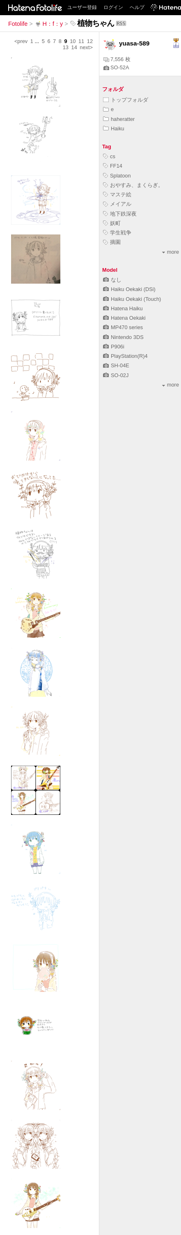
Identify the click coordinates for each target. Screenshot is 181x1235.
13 (66, 47)
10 (73, 41)
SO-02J (115, 375)
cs (109, 156)
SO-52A (116, 67)
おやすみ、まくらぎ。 (133, 185)
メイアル (117, 204)
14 (74, 47)
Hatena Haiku (123, 308)
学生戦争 (117, 233)
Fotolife (17, 23)
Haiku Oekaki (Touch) (132, 299)
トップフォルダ (125, 100)
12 (90, 41)
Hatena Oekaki (124, 318)
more (170, 252)
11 (81, 41)
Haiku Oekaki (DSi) (129, 289)
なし (112, 280)
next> (86, 47)
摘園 (112, 242)
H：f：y (48, 23)
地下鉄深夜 (120, 214)
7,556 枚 (117, 59)
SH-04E (116, 365)
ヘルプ (137, 7)
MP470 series (123, 327)
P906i (113, 346)
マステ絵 (117, 194)
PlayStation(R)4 (125, 356)
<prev (20, 41)
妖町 (112, 223)
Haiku (113, 128)
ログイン (113, 7)
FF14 (112, 166)
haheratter (119, 119)
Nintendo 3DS (123, 337)
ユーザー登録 (82, 7)
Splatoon (117, 176)
